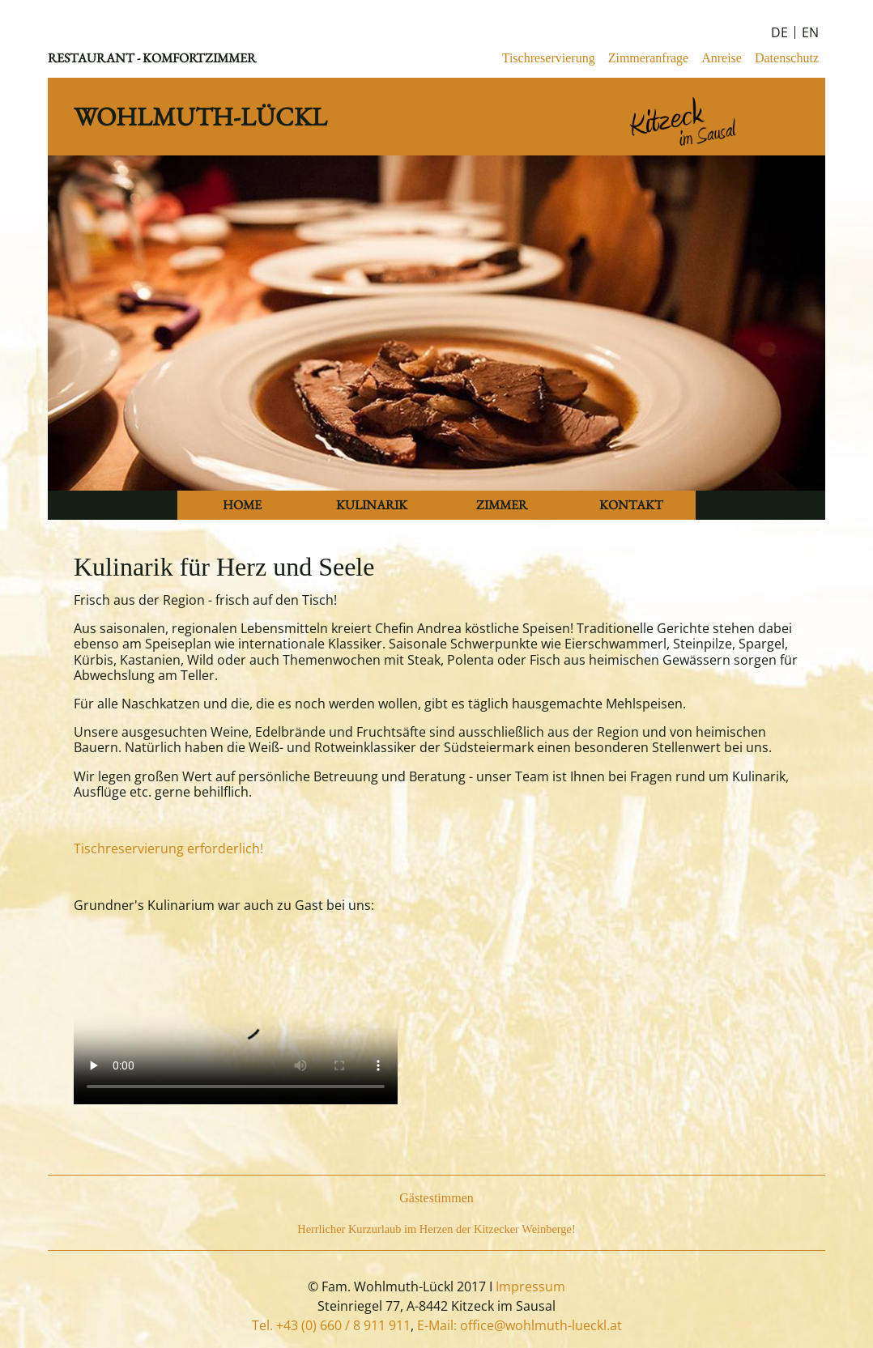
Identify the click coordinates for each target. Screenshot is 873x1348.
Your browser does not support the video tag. (236, 1023)
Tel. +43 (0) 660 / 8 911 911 (331, 1325)
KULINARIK (371, 504)
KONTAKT (631, 504)
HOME (242, 504)
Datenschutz (787, 58)
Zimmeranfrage (648, 58)
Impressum (530, 1286)
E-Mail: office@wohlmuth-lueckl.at (519, 1325)
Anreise (721, 58)
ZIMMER (501, 504)
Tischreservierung (548, 58)
